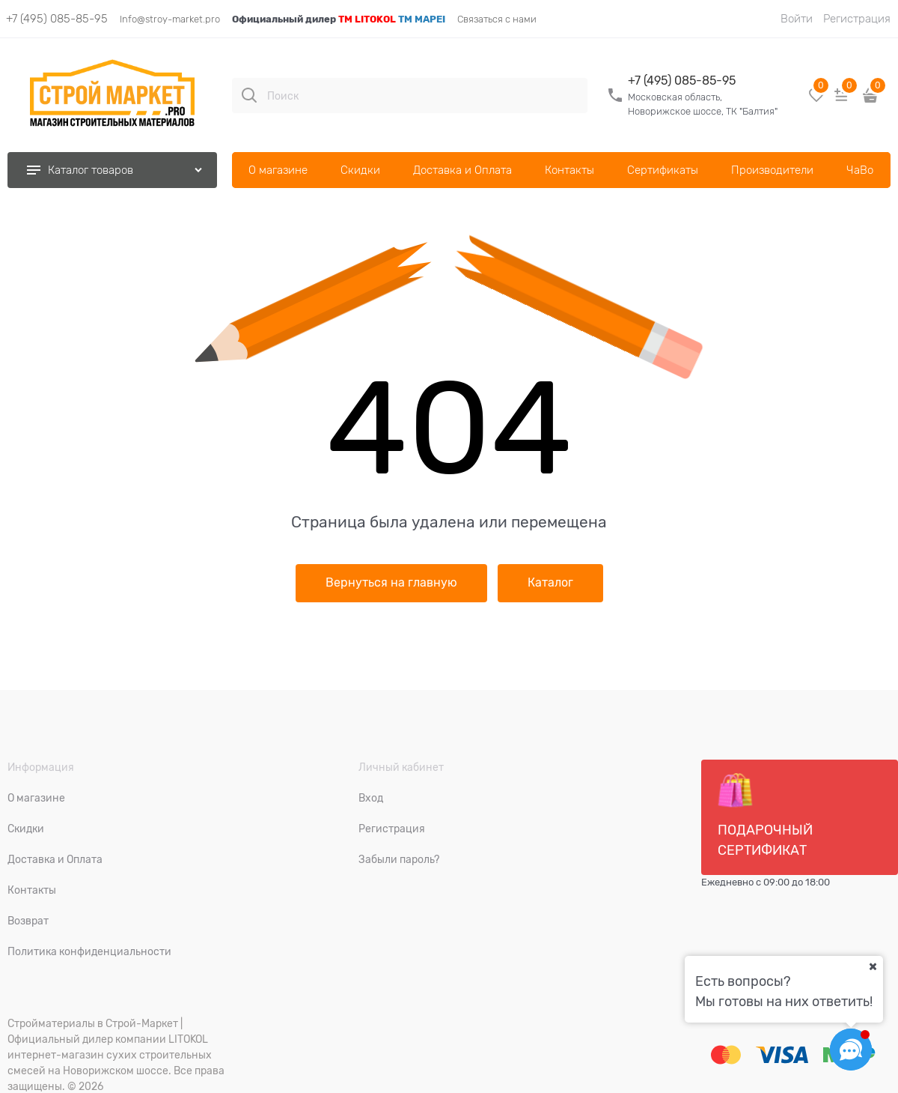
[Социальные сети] (851, 1050)
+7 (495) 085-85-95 (57, 19)
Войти (797, 19)
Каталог (550, 583)
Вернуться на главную (391, 583)
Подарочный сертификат (765, 815)
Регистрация (857, 19)
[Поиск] (249, 95)
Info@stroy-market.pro (170, 19)
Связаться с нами (497, 19)
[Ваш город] (872, 966)
